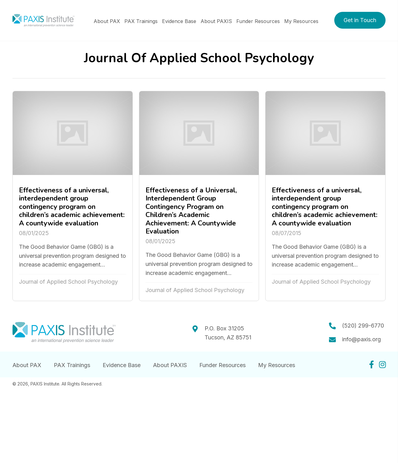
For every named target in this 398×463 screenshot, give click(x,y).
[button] (360, 20)
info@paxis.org (361, 339)
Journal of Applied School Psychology (68, 281)
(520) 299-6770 (363, 325)
